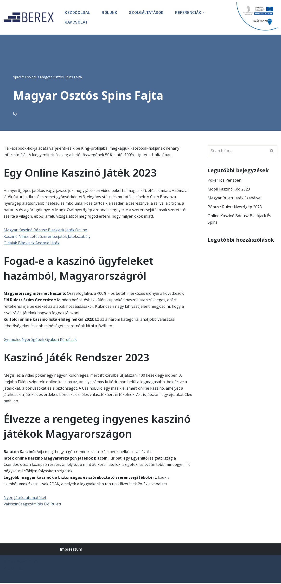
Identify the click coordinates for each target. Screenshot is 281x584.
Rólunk (110, 12)
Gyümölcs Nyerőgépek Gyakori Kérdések (40, 340)
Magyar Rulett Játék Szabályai (234, 197)
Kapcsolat (76, 22)
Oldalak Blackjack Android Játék (32, 243)
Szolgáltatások (147, 12)
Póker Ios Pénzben (225, 180)
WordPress (14, 569)
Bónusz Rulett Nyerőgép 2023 (235, 206)
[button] (205, 12)
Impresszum (71, 550)
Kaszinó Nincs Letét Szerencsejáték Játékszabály (47, 236)
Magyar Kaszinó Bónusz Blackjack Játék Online (46, 230)
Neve (8, 562)
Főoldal (30, 76)
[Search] (237, 150)
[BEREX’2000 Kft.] (30, 17)
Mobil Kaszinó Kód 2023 (229, 188)
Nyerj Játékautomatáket (25, 498)
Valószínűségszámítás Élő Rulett (33, 505)
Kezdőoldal (78, 12)
